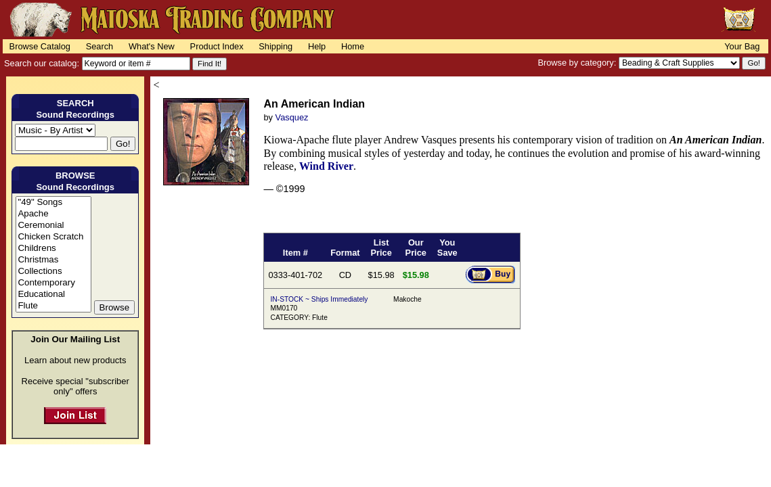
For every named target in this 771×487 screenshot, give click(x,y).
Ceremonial (53, 225)
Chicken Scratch (53, 237)
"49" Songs (53, 202)
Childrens (53, 248)
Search (100, 46)
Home (352, 46)
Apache (53, 214)
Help (317, 46)
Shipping (275, 46)
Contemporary (53, 283)
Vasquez (292, 117)
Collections (53, 271)
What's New (152, 46)
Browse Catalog (39, 46)
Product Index (217, 46)
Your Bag (741, 46)
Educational (53, 294)
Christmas (53, 260)
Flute (53, 306)
